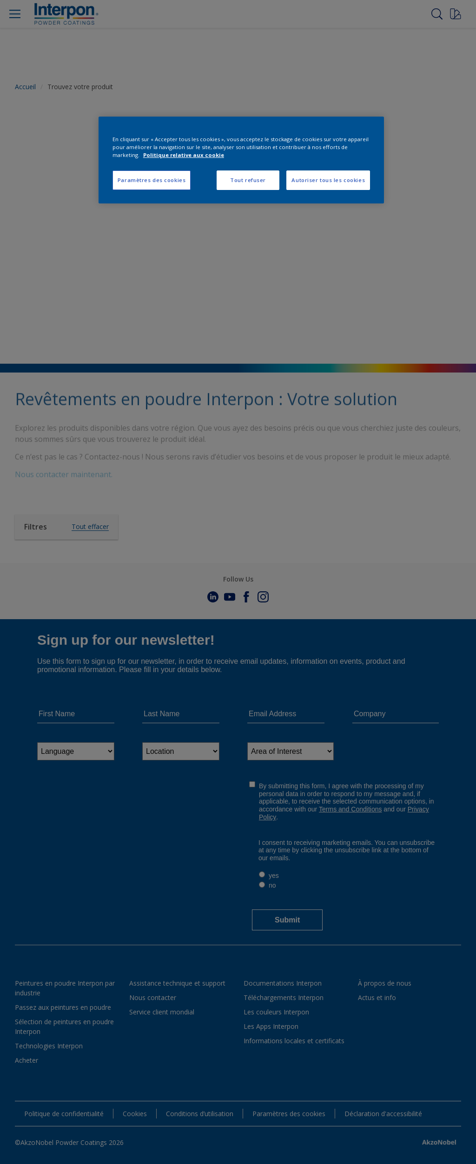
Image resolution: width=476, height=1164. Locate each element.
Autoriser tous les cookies (328, 180)
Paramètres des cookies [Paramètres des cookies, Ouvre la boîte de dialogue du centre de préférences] (152, 180)
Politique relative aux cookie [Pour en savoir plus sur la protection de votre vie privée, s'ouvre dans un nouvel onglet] (183, 154)
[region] (241, 160)
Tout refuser (248, 180)
